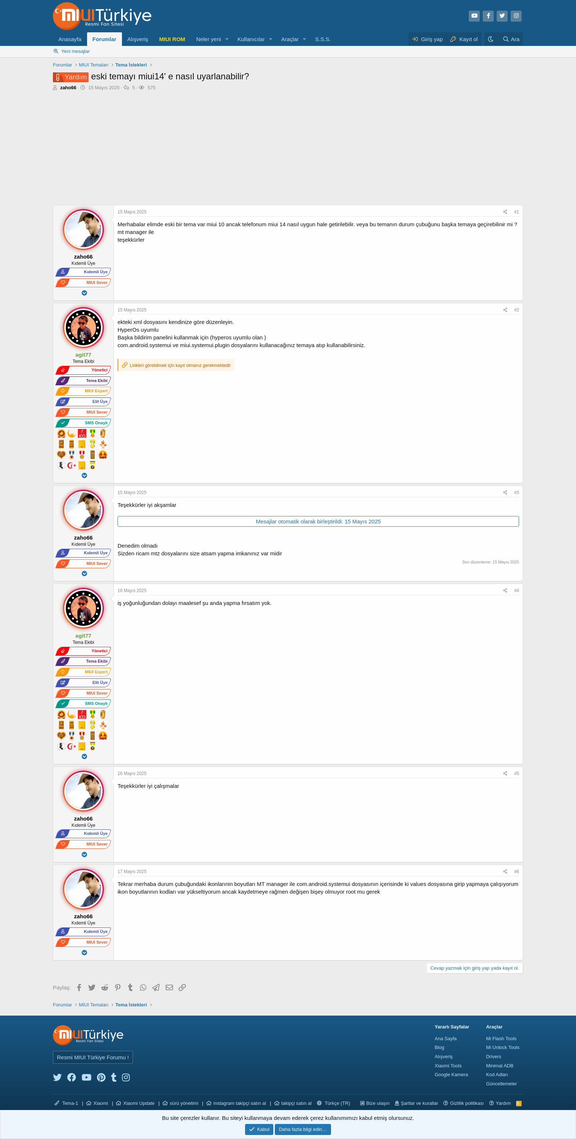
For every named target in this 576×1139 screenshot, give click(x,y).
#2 (516, 310)
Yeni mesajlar (75, 51)
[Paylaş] (506, 212)
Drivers (493, 1056)
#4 (516, 590)
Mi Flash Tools (501, 1038)
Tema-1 (66, 1103)
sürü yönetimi (184, 1103)
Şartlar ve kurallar (419, 1103)
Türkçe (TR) (333, 1103)
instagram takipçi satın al (239, 1103)
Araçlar (290, 39)
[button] (227, 39)
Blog (439, 1047)
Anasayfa (70, 39)
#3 (516, 492)
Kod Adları (497, 1074)
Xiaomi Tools (448, 1065)
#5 (516, 773)
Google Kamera (451, 1074)
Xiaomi (100, 1103)
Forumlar (104, 39)
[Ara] (511, 39)
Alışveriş (137, 39)
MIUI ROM (172, 39)
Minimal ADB (499, 1065)
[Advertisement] (288, 149)
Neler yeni (208, 39)
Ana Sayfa (446, 1038)
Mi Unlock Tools (502, 1047)
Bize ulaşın (378, 1103)
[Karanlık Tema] (491, 39)
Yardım (503, 1103)
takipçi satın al (296, 1103)
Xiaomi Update (138, 1103)
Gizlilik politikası (467, 1103)
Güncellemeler (501, 1083)
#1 (516, 212)
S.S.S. (323, 39)
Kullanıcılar (250, 39)
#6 (516, 871)
